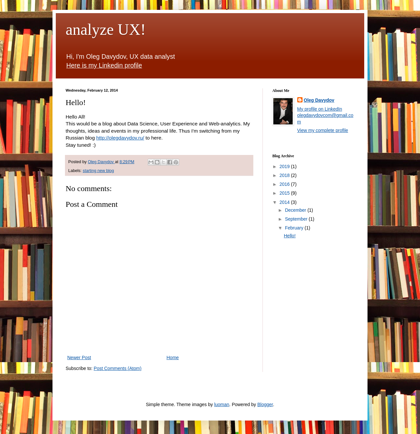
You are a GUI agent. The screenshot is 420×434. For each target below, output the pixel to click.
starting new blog (98, 170)
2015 (285, 193)
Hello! (290, 235)
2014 (285, 202)
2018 (285, 175)
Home (173, 357)
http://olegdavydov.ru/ (120, 138)
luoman (221, 404)
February (294, 227)
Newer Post (79, 357)
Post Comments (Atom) (117, 368)
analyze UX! (106, 29)
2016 (285, 184)
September (296, 219)
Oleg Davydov (319, 100)
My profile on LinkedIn (319, 109)
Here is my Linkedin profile (104, 65)
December (296, 210)
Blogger (265, 404)
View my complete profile (322, 130)
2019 (285, 166)
